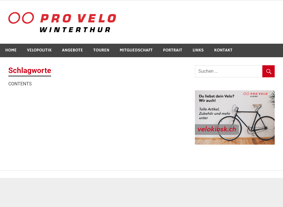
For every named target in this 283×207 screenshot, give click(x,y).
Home (11, 50)
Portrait (172, 50)
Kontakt (223, 50)
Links (198, 50)
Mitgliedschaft (136, 50)
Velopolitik (39, 50)
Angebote (72, 50)
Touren (101, 50)
